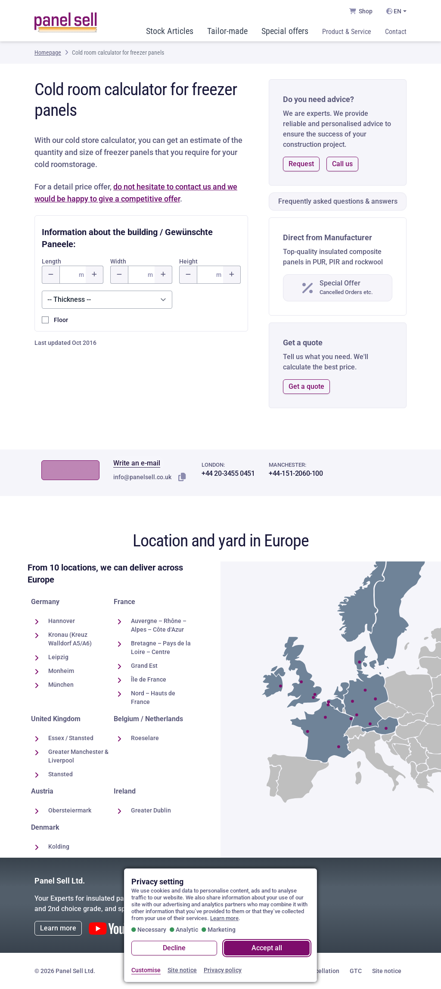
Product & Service (346, 32)
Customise (146, 970)
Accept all (267, 948)
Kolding (58, 846)
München (61, 684)
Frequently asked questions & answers (338, 201)
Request (301, 164)
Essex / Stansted (70, 738)
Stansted (60, 774)
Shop (361, 11)
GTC (356, 970)
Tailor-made (227, 31)
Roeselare (145, 738)
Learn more (58, 928)
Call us (342, 164)
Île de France (148, 679)
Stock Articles (169, 31)
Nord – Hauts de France (153, 697)
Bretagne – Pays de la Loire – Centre (161, 647)
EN (393, 11)
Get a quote (306, 386)
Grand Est (144, 665)
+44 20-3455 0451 (228, 473)
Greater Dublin (151, 810)
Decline (174, 948)
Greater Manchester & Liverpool (78, 756)
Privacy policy (223, 970)
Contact (396, 32)
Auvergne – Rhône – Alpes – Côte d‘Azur (158, 625)
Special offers (284, 31)
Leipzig (58, 657)
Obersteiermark (69, 810)
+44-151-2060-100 (296, 473)
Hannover (61, 620)
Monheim (61, 670)
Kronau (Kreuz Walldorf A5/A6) (70, 639)
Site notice (386, 970)
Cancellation (321, 970)
